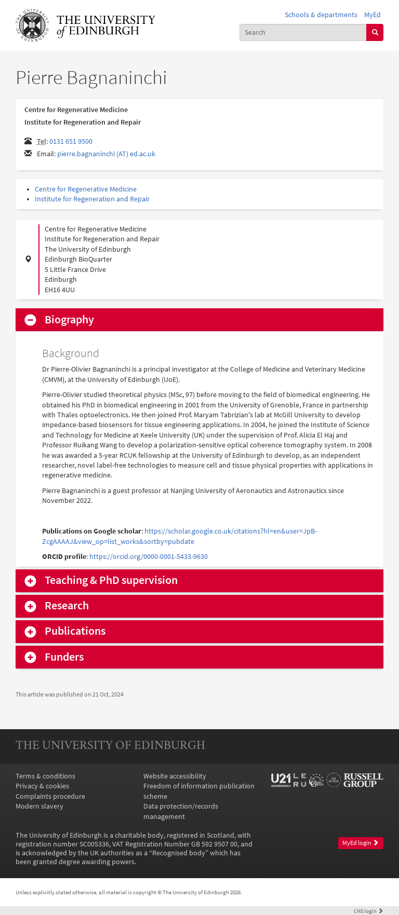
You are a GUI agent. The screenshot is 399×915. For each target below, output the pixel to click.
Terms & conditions (45, 776)
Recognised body (178, 853)
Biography (69, 319)
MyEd (372, 14)
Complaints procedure (50, 796)
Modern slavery (39, 806)
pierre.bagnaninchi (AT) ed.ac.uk (106, 153)
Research (67, 605)
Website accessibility (174, 776)
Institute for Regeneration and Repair (92, 199)
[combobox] (303, 32)
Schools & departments (321, 14)
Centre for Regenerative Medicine (86, 189)
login (368, 910)
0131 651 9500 (70, 141)
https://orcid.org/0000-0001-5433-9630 (148, 556)
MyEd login (360, 842)
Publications (75, 631)
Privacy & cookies (42, 786)
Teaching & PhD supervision (111, 580)
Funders (64, 657)
